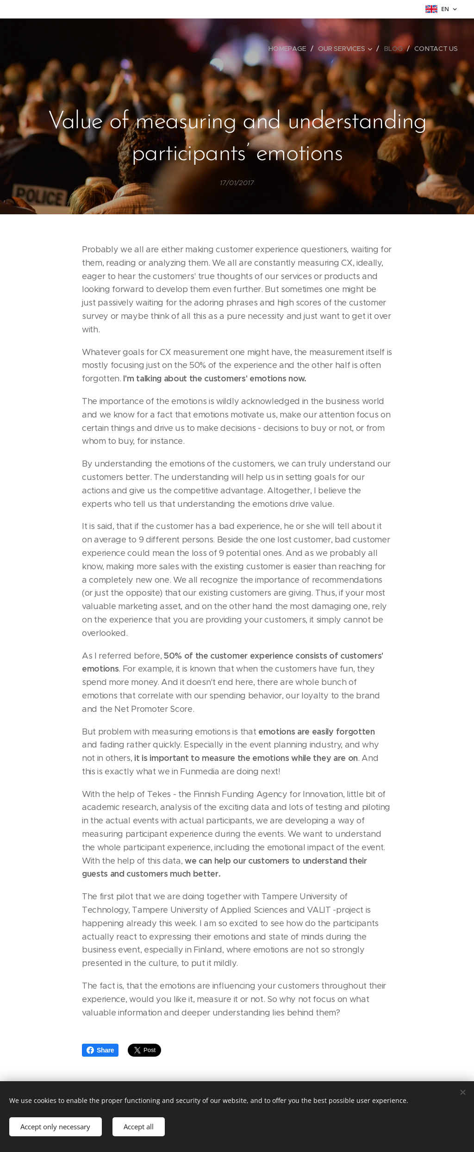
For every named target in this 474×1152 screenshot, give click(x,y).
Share (100, 1050)
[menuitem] (290, 48)
